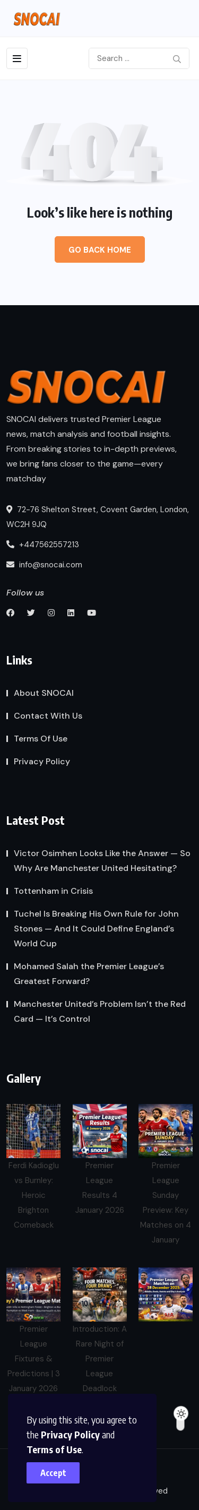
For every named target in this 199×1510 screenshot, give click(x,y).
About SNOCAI (44, 692)
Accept (53, 1473)
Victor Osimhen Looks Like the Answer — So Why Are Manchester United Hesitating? (102, 861)
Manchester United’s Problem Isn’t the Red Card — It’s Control (100, 1011)
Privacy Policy (70, 1434)
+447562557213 (42, 544)
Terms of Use (54, 1449)
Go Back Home (99, 250)
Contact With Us (48, 715)
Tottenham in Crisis (53, 890)
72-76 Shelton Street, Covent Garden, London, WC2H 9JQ (97, 517)
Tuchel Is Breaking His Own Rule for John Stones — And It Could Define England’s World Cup (96, 928)
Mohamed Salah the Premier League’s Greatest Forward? (89, 974)
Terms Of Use (40, 738)
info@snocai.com (44, 564)
